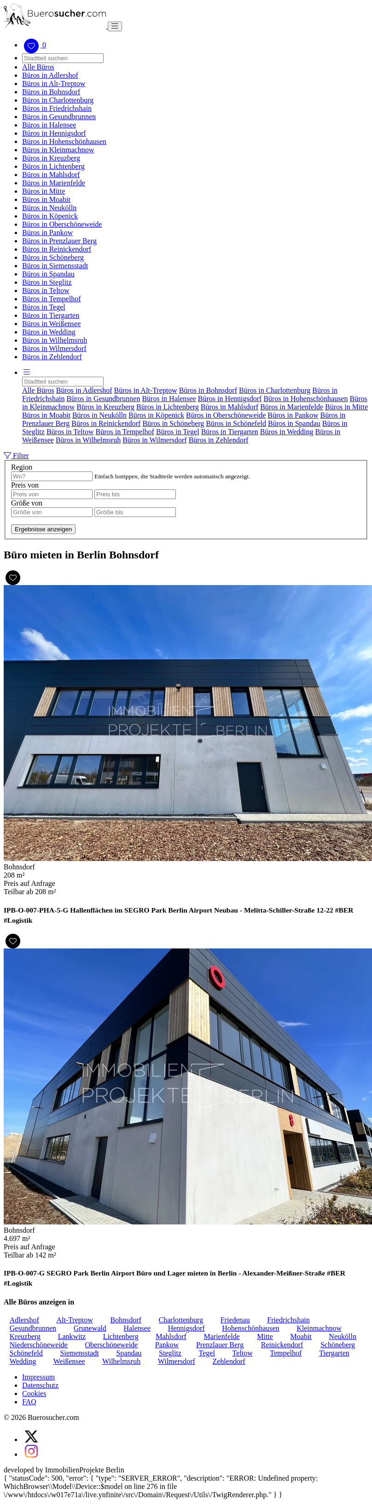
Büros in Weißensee (51, 323)
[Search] (63, 58)
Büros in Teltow (46, 290)
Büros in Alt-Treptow (53, 83)
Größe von (26, 503)
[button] (26, 372)
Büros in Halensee (49, 125)
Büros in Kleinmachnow (58, 150)
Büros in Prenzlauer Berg (59, 241)
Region (21, 467)
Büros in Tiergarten (50, 315)
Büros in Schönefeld (236, 423)
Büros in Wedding (49, 332)
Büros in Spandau (48, 274)
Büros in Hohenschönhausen (64, 141)
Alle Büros (38, 67)
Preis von (25, 485)
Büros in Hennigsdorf (54, 133)
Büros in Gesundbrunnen (59, 117)
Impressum (38, 1377)
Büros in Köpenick (50, 216)
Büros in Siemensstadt (55, 266)
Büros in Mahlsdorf (51, 174)
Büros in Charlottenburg (57, 100)
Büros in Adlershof (50, 75)
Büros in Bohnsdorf (51, 92)
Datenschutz (40, 1385)
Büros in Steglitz (47, 282)
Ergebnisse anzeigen (43, 529)
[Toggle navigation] (115, 26)
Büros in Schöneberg (53, 257)
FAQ (29, 1402)
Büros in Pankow (47, 232)
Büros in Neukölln (49, 208)
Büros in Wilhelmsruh (54, 340)
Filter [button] (16, 456)
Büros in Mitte (43, 191)
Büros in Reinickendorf (56, 249)
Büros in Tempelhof (51, 299)
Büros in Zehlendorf (52, 357)
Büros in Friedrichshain (57, 108)
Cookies (34, 1393)
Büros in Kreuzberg (51, 158)
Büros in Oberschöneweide (62, 224)
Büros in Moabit (46, 199)
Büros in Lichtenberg (53, 166)
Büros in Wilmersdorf (54, 348)
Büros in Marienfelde (53, 183)
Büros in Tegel (43, 307)
